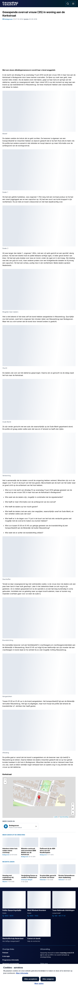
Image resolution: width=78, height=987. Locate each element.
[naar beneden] (72, 813)
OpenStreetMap (64, 817)
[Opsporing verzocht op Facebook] (42, 968)
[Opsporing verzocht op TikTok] (58, 968)
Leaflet (55, 817)
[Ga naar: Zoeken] (67, 3)
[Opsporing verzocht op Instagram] (48, 968)
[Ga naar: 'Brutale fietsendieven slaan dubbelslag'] (67, 873)
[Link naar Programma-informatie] (20, 960)
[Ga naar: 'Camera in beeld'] (39, 930)
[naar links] (72, 807)
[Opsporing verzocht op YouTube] (53, 968)
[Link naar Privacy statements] (20, 967)
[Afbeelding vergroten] (74, 92)
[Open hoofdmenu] (73, 3)
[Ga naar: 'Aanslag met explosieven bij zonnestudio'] (11, 873)
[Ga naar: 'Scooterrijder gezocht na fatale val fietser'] (48, 873)
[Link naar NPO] (44, 981)
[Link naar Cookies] (20, 971)
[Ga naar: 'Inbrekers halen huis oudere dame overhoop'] (11, 847)
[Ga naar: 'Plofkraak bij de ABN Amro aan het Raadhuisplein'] (48, 847)
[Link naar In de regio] (20, 956)
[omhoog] (72, 804)
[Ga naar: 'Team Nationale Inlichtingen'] (64, 904)
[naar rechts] (72, 810)
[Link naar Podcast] (20, 953)
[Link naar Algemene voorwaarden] (20, 964)
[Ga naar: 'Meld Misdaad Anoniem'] (39, 904)
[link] (20, 826)
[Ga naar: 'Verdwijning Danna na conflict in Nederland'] (29, 873)
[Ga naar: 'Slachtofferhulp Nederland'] (14, 930)
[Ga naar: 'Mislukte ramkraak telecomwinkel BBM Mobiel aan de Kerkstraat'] (29, 847)
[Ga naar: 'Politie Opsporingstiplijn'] (14, 904)
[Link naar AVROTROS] (33, 981)
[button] (39, 797)
